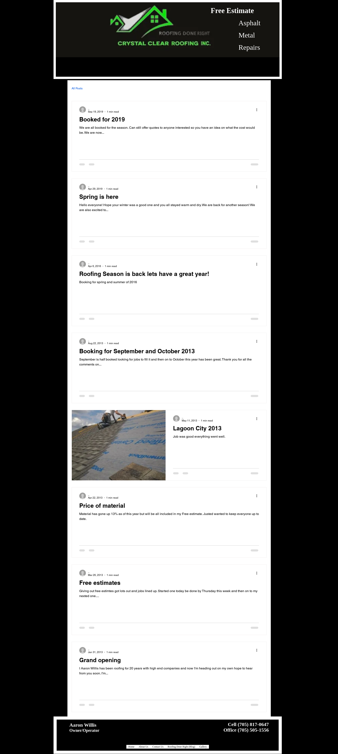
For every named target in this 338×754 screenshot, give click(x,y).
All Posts (77, 88)
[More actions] (258, 109)
